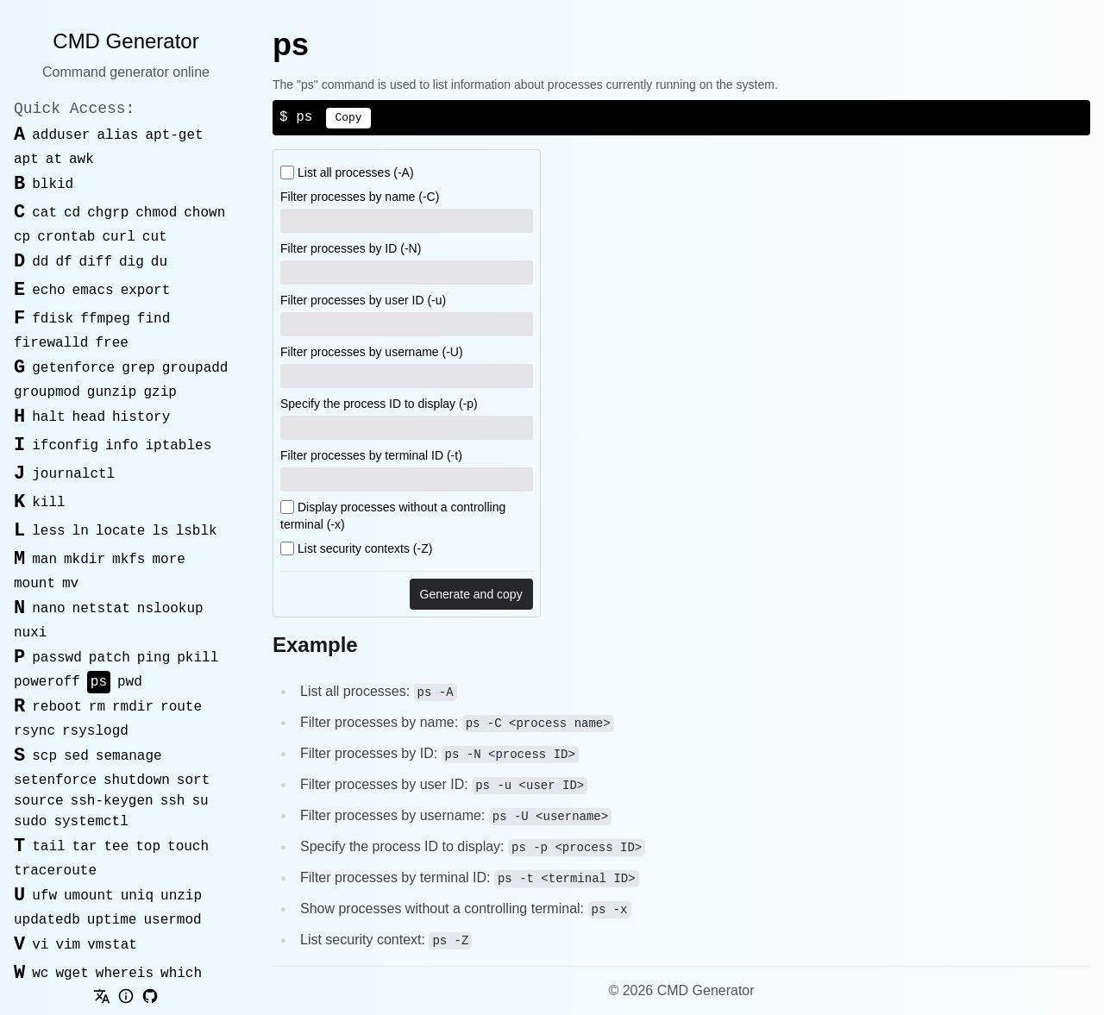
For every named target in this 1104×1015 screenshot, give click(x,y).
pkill (197, 658)
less (48, 531)
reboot (57, 707)
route (181, 707)
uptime (112, 920)
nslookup (170, 609)
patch (109, 658)
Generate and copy (471, 594)
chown (204, 213)
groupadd (195, 368)
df (63, 262)
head (88, 417)
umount (89, 896)
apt (26, 159)
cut (154, 237)
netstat (101, 609)
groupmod (47, 392)
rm (97, 707)
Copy (348, 117)
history (141, 417)
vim (67, 945)
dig (131, 262)
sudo (30, 822)
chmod (156, 213)
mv (70, 584)
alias (117, 135)
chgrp (108, 213)
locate (121, 531)
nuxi (30, 633)
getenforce (73, 368)
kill (48, 503)
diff (95, 262)
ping (153, 658)
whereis (125, 973)
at (54, 159)
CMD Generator (125, 41)
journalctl (73, 474)
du (159, 262)
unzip (181, 896)
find (153, 319)
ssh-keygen (112, 801)
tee (116, 847)
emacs (93, 290)
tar (84, 847)
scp (44, 756)
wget (71, 973)
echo (48, 290)
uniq (137, 896)
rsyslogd (95, 731)
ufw (44, 896)
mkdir (84, 559)
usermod (172, 920)
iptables (178, 446)
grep (138, 368)
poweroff (47, 682)
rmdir (133, 707)
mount (34, 584)
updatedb (47, 920)
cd (72, 213)
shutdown (137, 780)
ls (160, 531)
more (168, 559)
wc (40, 973)
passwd (57, 658)
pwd (129, 682)
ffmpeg (105, 319)
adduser (61, 135)
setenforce (55, 780)
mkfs (128, 559)
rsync (34, 731)
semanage (129, 756)
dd (40, 262)
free (111, 343)
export (146, 290)
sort (193, 780)
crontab (66, 237)
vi (40, 945)
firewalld (51, 343)
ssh (172, 801)
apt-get (174, 135)
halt (48, 417)
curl (118, 237)
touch (188, 847)
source (39, 801)
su (199, 801)
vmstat (112, 945)
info (121, 446)
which (181, 973)
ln (80, 531)
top (147, 847)
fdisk (52, 319)
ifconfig (65, 446)
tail (48, 847)
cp (22, 237)
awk (81, 159)
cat (44, 213)
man (44, 559)
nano (48, 609)
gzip (159, 392)
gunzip (112, 392)
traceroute (55, 871)
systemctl (90, 822)
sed (76, 756)
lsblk (196, 531)
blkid (52, 184)
